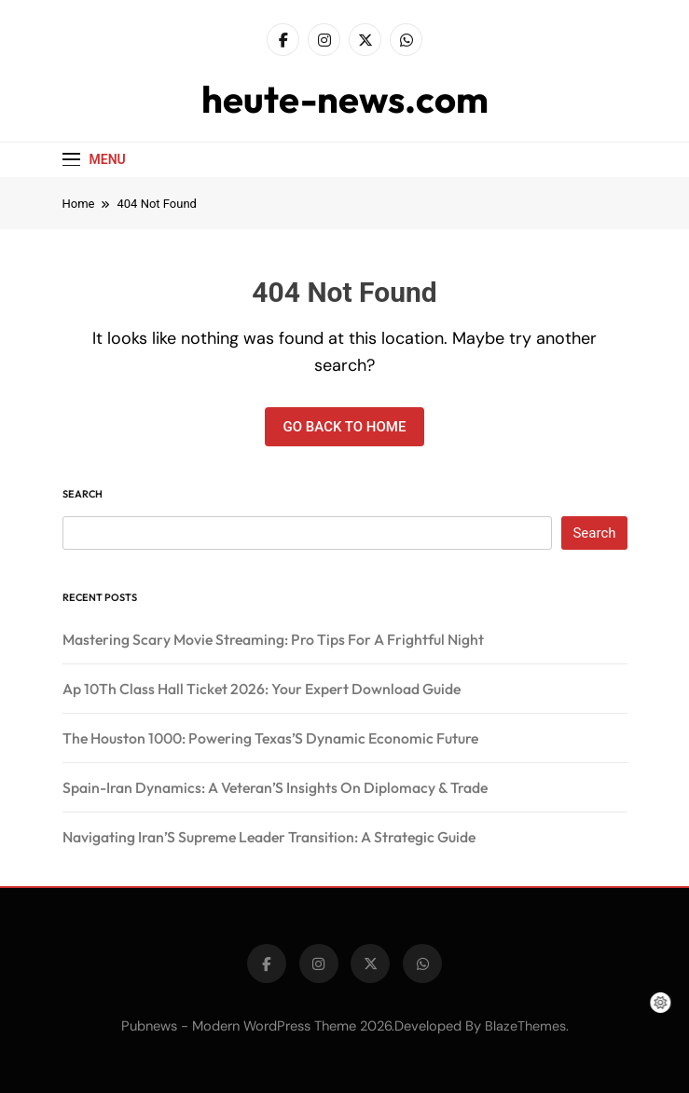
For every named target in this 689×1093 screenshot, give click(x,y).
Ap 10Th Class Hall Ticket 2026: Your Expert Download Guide (261, 688)
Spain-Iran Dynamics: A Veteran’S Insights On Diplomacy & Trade (275, 787)
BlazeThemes (525, 1026)
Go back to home (345, 426)
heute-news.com (345, 98)
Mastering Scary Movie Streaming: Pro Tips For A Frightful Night (273, 639)
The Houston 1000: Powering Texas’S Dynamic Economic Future (270, 738)
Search (82, 493)
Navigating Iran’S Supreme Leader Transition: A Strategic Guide (268, 836)
